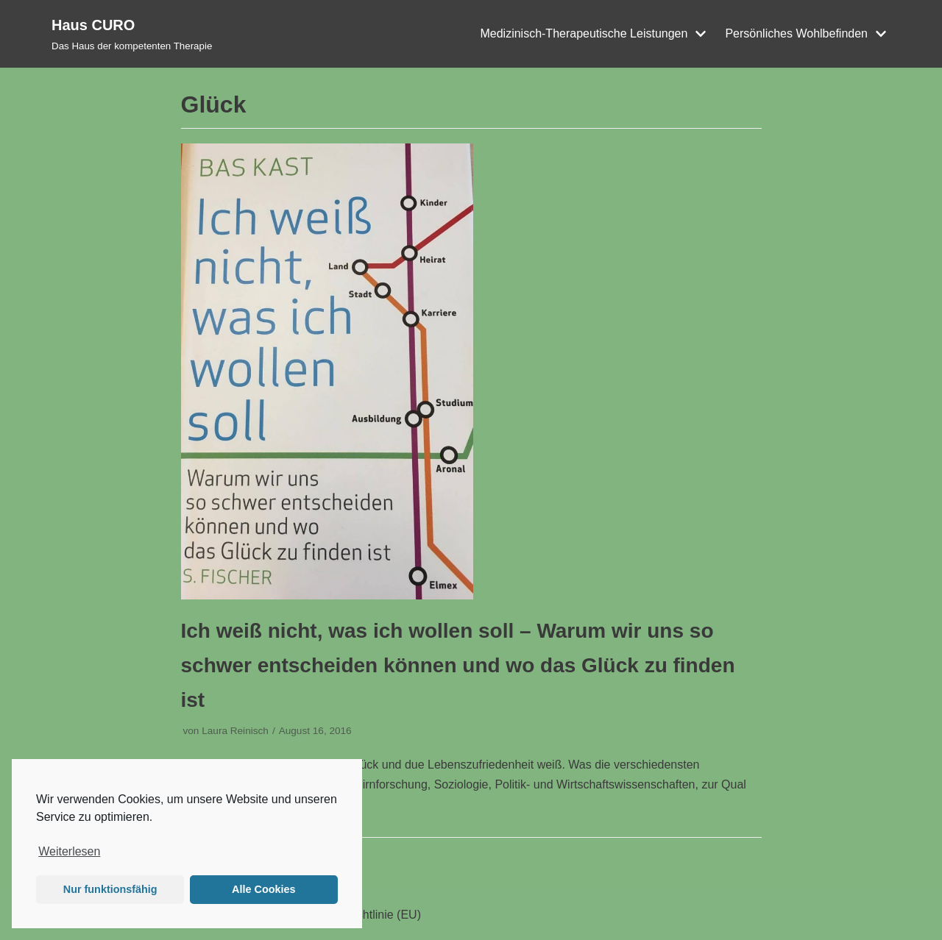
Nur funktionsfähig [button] (110, 889)
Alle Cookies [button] (263, 889)
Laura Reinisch (235, 730)
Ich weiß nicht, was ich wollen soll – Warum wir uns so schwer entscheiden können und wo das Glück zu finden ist (458, 665)
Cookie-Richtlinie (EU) (363, 914)
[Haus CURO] (132, 33)
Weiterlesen (69, 851)
